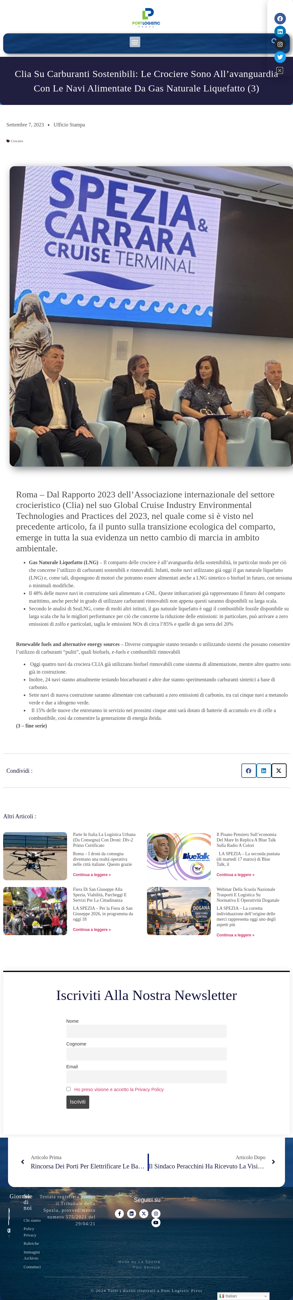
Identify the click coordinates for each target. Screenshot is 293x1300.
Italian (228, 1296)
